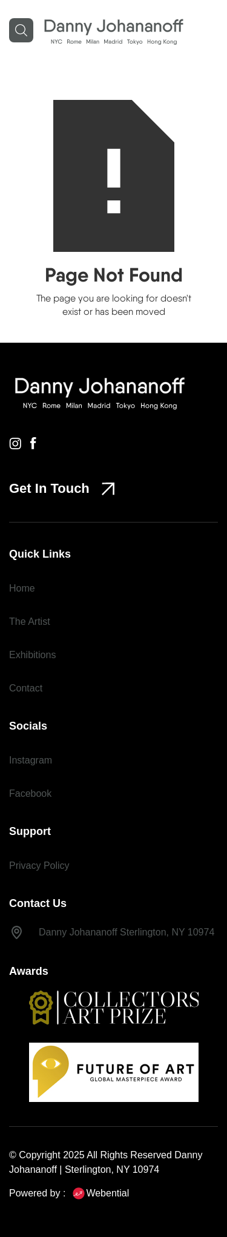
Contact (25, 688)
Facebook (30, 793)
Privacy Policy (39, 865)
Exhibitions (32, 655)
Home (22, 588)
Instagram (30, 760)
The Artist (29, 621)
